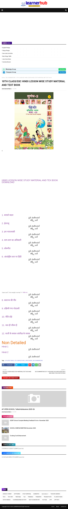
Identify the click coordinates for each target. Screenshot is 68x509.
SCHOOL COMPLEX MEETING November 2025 (23, 428)
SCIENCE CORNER (7, 494)
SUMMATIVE (36, 494)
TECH (4, 496)
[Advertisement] (34, 25)
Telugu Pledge (6, 50)
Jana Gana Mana (6, 59)
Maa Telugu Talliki (6, 56)
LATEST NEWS (28, 360)
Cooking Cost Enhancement (18, 435)
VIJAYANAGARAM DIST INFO (19, 499)
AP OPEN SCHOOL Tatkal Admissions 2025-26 (18, 409)
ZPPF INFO (56, 499)
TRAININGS (30, 496)
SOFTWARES (17, 494)
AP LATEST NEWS (9, 360)
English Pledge (6, 47)
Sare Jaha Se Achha (7, 53)
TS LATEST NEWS (58, 496)
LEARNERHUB (16, 506)
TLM (24, 496)
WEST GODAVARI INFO (34, 499)
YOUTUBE (44, 499)
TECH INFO (10, 496)
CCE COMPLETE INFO (19, 360)
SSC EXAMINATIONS (10, 77)
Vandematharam (6, 62)
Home (3, 77)
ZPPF (50, 499)
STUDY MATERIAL (26, 494)
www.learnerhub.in (6, 88)
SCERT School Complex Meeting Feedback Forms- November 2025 (29, 420)
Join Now (62, 69)
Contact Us (63, 506)
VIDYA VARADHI (6, 499)
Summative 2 (45, 494)
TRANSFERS (38, 496)
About (57, 506)
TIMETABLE (18, 496)
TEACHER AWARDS (55, 494)
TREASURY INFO (48, 496)
